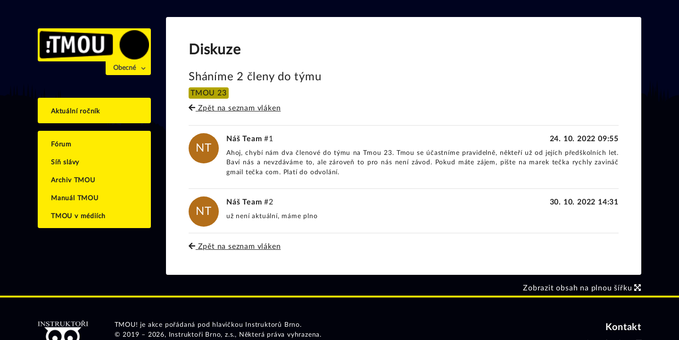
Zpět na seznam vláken (235, 108)
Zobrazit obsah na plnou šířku (582, 288)
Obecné (124, 68)
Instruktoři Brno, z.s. (202, 335)
